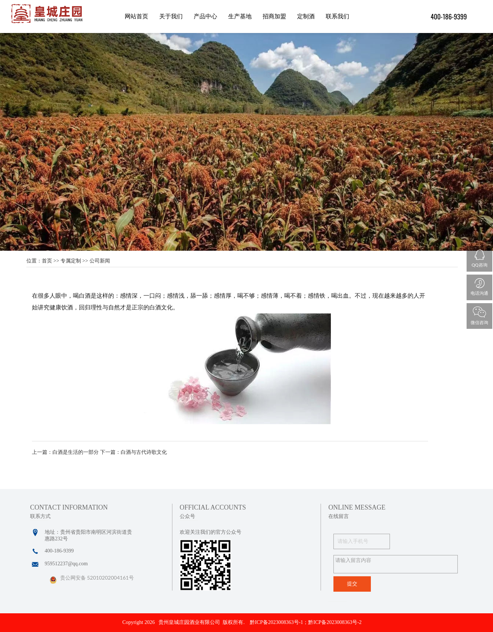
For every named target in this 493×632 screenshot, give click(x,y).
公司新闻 (100, 261)
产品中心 (205, 16)
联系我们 (337, 16)
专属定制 (71, 261)
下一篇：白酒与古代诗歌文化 (133, 452)
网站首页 (136, 16)
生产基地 (240, 16)
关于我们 (171, 16)
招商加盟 (274, 16)
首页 (47, 261)
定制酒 (306, 16)
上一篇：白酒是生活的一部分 (65, 452)
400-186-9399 (449, 16)
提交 (352, 584)
